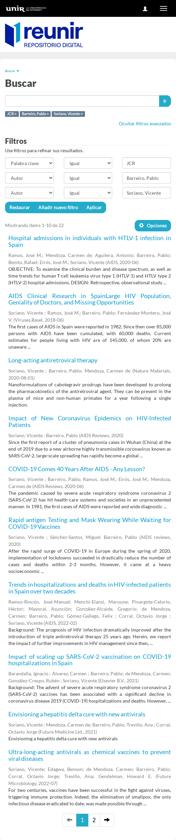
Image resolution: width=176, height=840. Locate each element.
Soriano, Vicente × (68, 114)
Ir (165, 101)
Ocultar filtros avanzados (145, 123)
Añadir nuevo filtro (58, 207)
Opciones (153, 225)
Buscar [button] (12, 71)
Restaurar (19, 207)
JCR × (11, 114)
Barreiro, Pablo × (35, 114)
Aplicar (94, 207)
